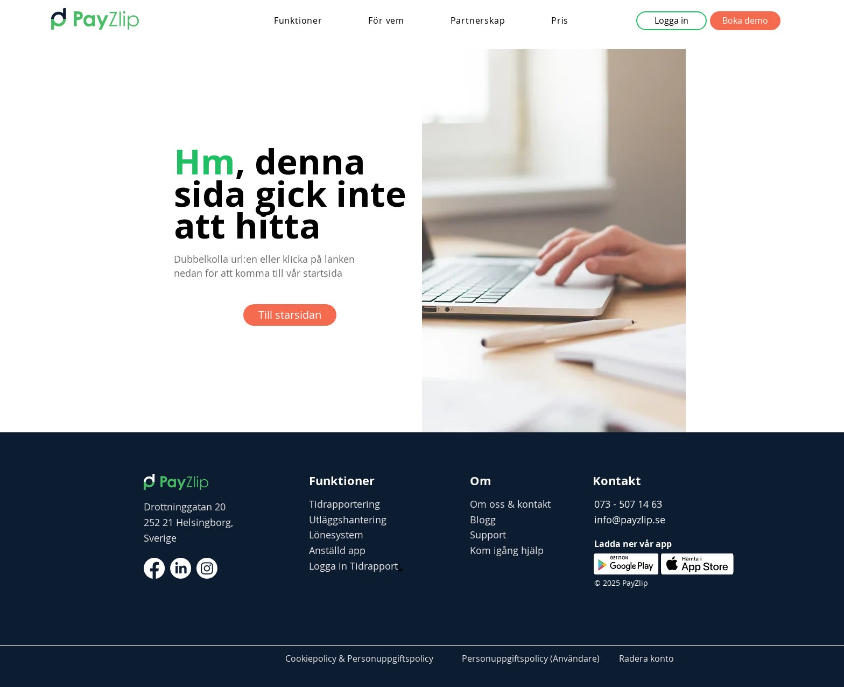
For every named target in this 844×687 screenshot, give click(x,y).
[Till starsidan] (289, 315)
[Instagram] (206, 568)
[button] (298, 20)
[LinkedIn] (180, 568)
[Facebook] (154, 568)
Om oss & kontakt (510, 503)
